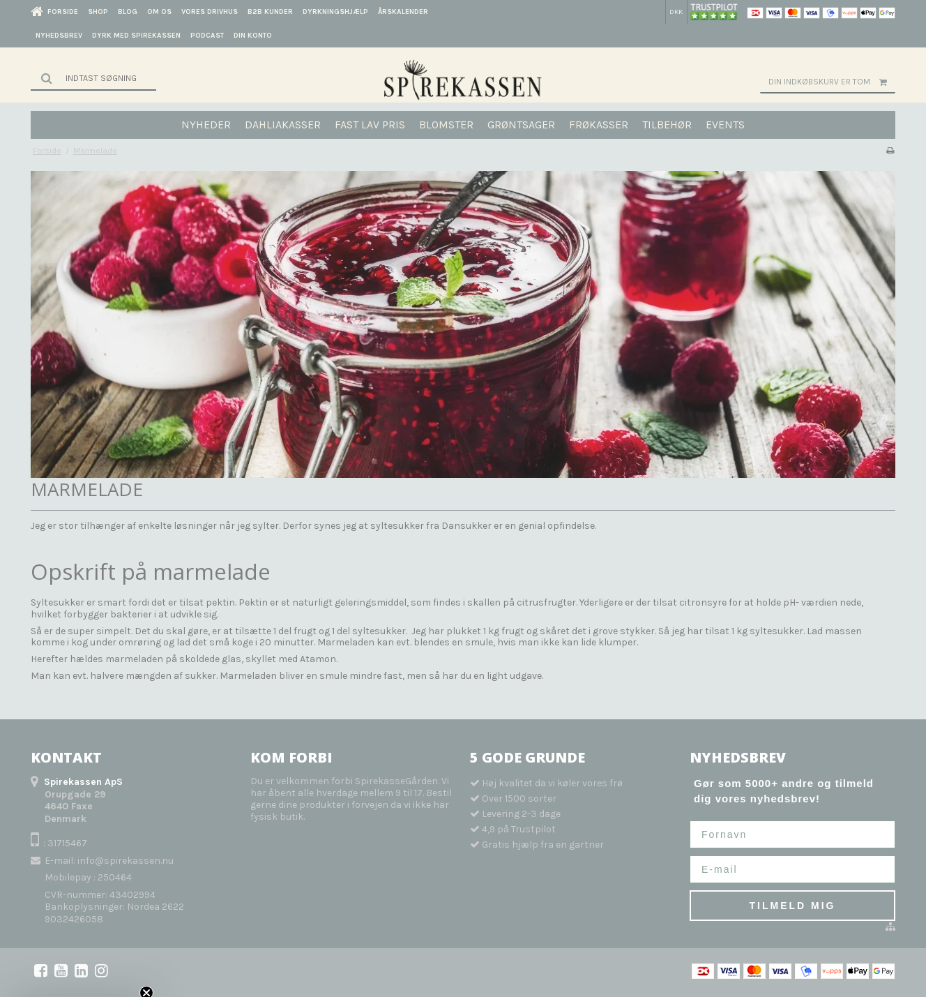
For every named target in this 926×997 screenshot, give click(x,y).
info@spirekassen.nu (125, 861)
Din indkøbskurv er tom (831, 81)
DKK (676, 11)
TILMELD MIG (793, 905)
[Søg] (93, 78)
